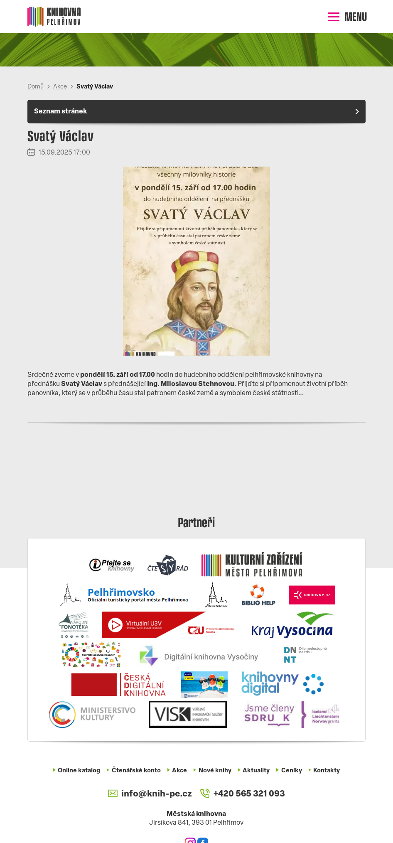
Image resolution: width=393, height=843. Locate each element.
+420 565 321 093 (242, 794)
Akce (60, 87)
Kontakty (326, 771)
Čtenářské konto (136, 771)
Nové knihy (215, 771)
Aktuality (256, 771)
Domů (35, 87)
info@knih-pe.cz (150, 794)
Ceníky (291, 771)
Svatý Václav (94, 87)
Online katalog (79, 771)
